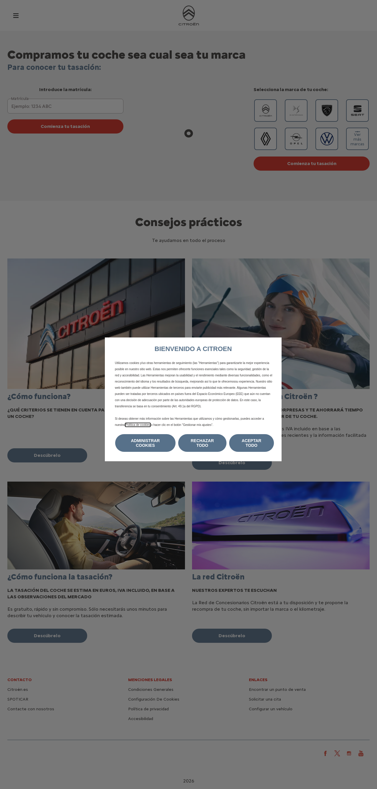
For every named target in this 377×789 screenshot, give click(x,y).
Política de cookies (137, 424)
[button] (145, 443)
